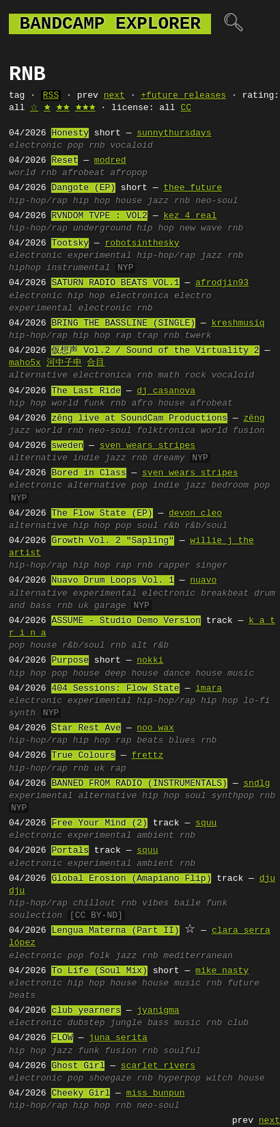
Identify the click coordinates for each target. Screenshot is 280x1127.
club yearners (85, 1011)
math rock (182, 375)
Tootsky (70, 243)
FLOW (61, 1038)
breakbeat (225, 593)
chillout (94, 903)
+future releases (183, 96)
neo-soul (216, 201)
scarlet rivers (158, 1066)
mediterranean (197, 956)
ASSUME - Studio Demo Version (125, 621)
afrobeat (83, 173)
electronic (35, 146)
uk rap (110, 769)
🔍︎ (233, 24)
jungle (126, 1023)
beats (150, 740)
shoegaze (110, 1078)
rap (123, 336)
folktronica (166, 431)
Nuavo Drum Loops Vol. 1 (112, 580)
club (238, 1023)
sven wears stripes (147, 446)
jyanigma (158, 1011)
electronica (139, 296)
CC (185, 108)
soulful (182, 1051)
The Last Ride (85, 391)
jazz (158, 201)
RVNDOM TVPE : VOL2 (99, 216)
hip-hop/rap (38, 201)
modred (110, 161)
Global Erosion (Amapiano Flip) (131, 879)
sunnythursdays (174, 133)
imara (208, 688)
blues (182, 740)
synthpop (232, 796)
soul (147, 526)
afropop (129, 173)
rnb (96, 146)
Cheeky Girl (80, 1093)
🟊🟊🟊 (85, 108)
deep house (131, 673)
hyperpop (179, 1078)
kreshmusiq (237, 323)
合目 (95, 363)
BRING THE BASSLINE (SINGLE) (123, 323)
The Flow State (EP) (101, 513)
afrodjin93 (222, 283)
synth (22, 713)
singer (211, 565)
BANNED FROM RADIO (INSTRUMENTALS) (139, 784)
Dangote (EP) (83, 188)
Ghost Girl (77, 1066)
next (114, 96)
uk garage (102, 606)
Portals (70, 851)
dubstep (86, 1023)
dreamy (169, 458)
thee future (192, 188)
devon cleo (195, 513)
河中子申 (64, 363)
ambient (155, 836)
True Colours (83, 756)
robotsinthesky (141, 243)
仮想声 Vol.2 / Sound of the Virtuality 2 (155, 351)
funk (93, 403)
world (22, 173)
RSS (51, 96)
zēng (253, 418)
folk (99, 956)
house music (224, 673)
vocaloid (131, 146)
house (128, 201)
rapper (174, 565)
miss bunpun (155, 1093)
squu (205, 823)
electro (193, 296)
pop (75, 146)
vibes (155, 903)
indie (86, 458)
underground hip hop (123, 228)
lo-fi (256, 701)
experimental (100, 256)
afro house (157, 403)
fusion (120, 1051)
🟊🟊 (63, 108)
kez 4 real (189, 216)
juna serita (118, 1038)
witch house (235, 1078)
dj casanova (166, 391)
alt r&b (150, 645)
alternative (38, 375)
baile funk (200, 903)
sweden (67, 446)
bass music (174, 1023)
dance (176, 673)
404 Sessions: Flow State (115, 688)
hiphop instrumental (59, 268)
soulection (35, 916)
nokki (150, 660)
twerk (198, 336)
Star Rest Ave (85, 728)
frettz (147, 756)
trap (147, 336)
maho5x (25, 363)
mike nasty (222, 971)
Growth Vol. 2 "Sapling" (112, 541)
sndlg (256, 784)
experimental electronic (70, 308)
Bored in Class (88, 473)
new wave (201, 228)
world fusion (233, 431)
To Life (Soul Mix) (99, 971)
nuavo (203, 580)
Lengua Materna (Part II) (115, 931)
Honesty (70, 133)
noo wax (155, 728)
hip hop (92, 201)
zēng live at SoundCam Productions (139, 418)
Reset (64, 161)
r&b (171, 526)
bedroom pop (241, 485)
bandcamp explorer (110, 24)
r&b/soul (206, 526)
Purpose (70, 660)
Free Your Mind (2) (99, 823)
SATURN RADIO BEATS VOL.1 (115, 283)
